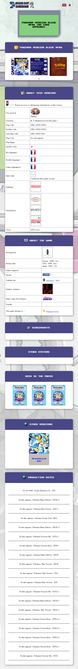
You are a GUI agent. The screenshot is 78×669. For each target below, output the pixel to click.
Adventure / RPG (53, 280)
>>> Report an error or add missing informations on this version (35, 105)
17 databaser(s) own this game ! (45, 120)
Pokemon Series (51, 311)
